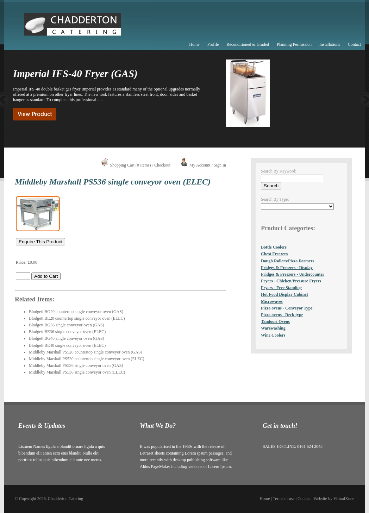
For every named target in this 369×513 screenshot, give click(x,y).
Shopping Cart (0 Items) (130, 165)
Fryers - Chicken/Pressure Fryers (291, 281)
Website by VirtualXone (334, 498)
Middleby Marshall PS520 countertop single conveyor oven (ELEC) (86, 358)
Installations (329, 44)
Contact (354, 44)
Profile (213, 44)
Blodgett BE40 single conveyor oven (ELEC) (67, 345)
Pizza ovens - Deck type (282, 314)
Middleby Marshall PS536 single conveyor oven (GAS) (76, 365)
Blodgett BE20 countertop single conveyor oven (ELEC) (77, 318)
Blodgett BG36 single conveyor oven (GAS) (66, 325)
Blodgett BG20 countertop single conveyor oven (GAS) (76, 311)
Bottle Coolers (274, 247)
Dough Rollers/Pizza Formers (287, 260)
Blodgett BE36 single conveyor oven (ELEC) (67, 331)
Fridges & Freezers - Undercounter (292, 274)
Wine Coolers (273, 335)
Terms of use (284, 498)
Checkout (162, 165)
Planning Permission (294, 44)
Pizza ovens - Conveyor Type (287, 308)
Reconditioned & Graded (247, 44)
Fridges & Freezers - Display (287, 267)
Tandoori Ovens (275, 321)
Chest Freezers (274, 253)
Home (194, 44)
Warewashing (273, 328)
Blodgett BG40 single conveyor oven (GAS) (66, 338)
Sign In (220, 165)
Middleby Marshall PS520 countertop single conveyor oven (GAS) (85, 352)
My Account (200, 165)
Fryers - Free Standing (281, 287)
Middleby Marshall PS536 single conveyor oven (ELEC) (77, 372)
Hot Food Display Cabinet (284, 294)
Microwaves (272, 301)
